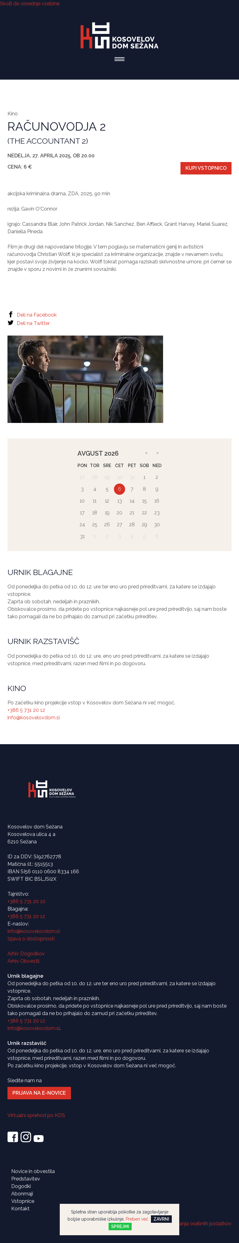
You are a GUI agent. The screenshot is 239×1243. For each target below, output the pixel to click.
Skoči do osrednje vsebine (29, 4)
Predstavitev (25, 1179)
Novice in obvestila (33, 1171)
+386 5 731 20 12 (26, 710)
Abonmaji (22, 1194)
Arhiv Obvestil (23, 961)
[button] (119, 59)
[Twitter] (119, 324)
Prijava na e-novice (39, 1093)
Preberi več (137, 1219)
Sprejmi (120, 1226)
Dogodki (21, 1186)
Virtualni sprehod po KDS (36, 1115)
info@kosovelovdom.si (33, 718)
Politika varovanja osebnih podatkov (190, 1224)
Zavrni (161, 1219)
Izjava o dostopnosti (30, 939)
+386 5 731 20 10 (26, 901)
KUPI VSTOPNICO (206, 168)
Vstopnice (22, 1201)
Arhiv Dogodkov (26, 954)
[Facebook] (119, 315)
